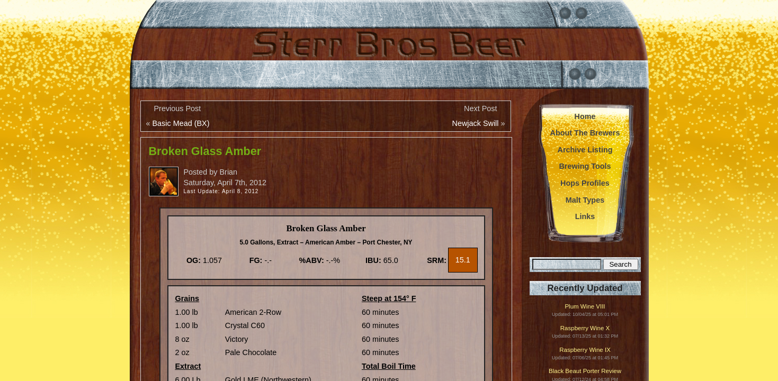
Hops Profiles (585, 183)
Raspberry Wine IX (585, 350)
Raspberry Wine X (585, 328)
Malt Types (585, 200)
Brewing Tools (585, 166)
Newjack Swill (475, 123)
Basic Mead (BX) (181, 123)
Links (585, 216)
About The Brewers (585, 133)
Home (585, 116)
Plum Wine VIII (585, 306)
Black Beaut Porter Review (585, 371)
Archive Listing (585, 150)
